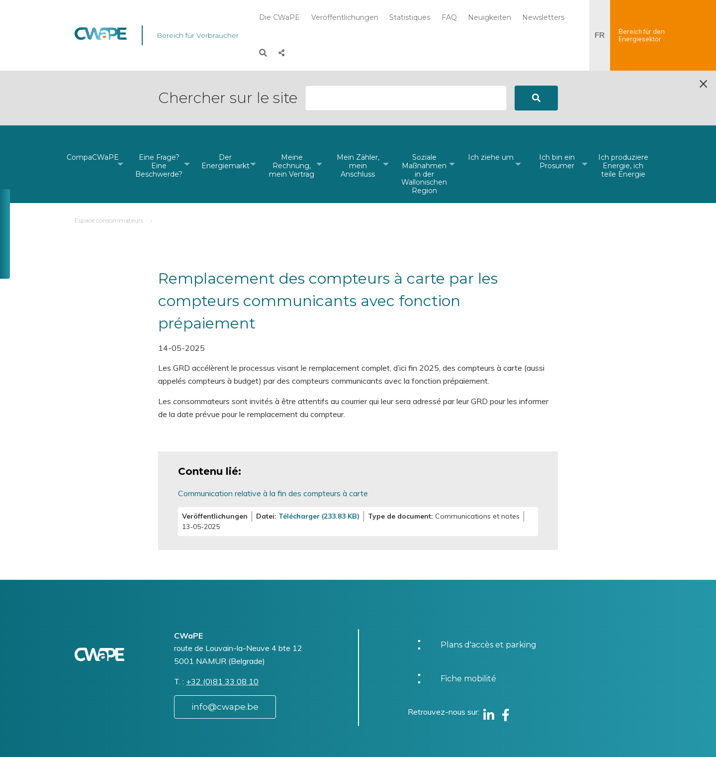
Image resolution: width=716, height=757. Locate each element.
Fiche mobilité (468, 624)
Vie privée (393, 744)
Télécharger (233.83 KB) (318, 461)
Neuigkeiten (489, 17)
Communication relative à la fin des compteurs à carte (273, 438)
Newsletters (543, 17)
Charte (387, 734)
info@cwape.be (225, 652)
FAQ (449, 17)
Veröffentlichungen (344, 17)
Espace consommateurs (109, 165)
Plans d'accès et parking (489, 590)
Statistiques (409, 17)
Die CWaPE (279, 17)
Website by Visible (172, 739)
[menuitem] (93, 109)
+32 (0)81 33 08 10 (222, 627)
